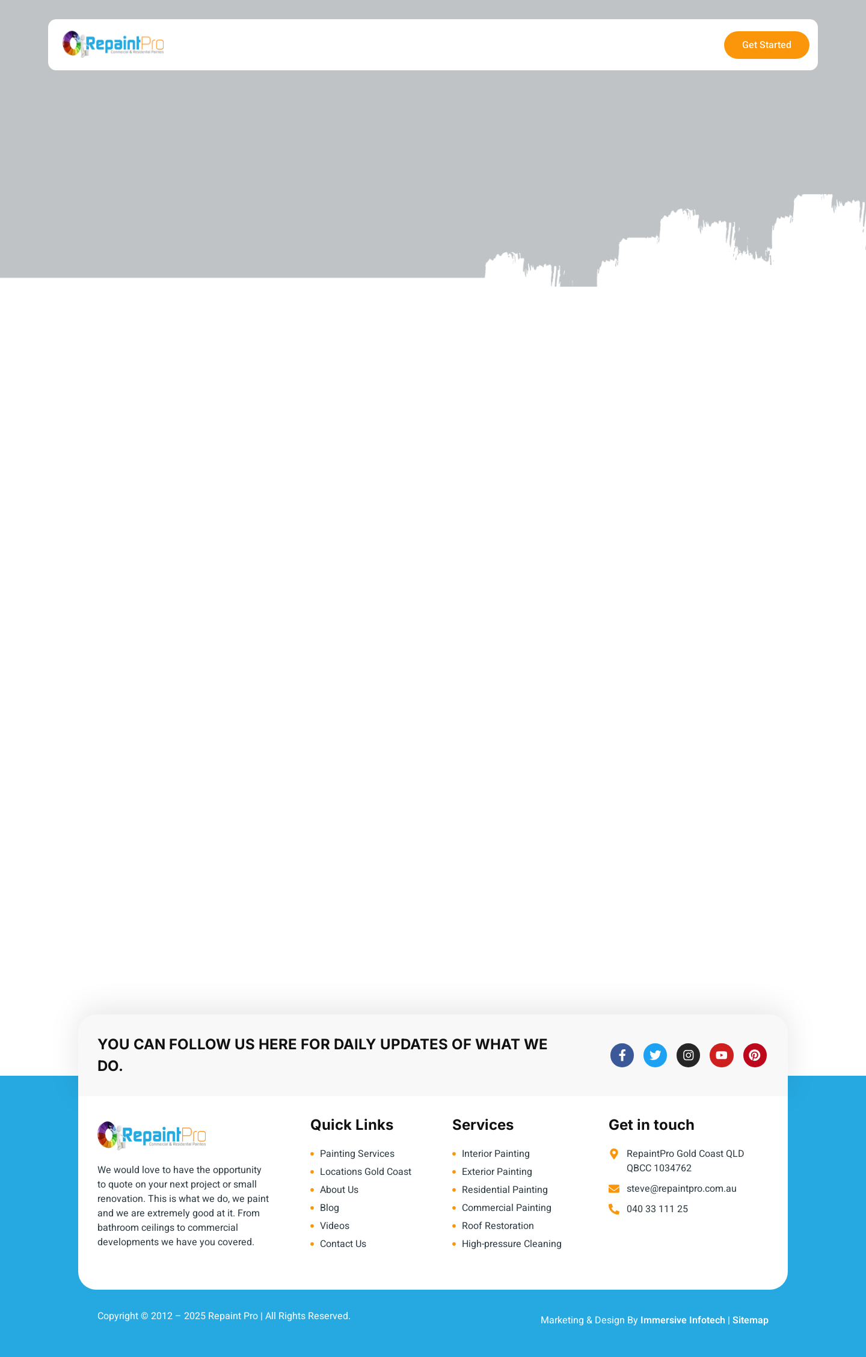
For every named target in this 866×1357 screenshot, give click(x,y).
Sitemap (750, 1320)
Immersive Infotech (682, 1320)
